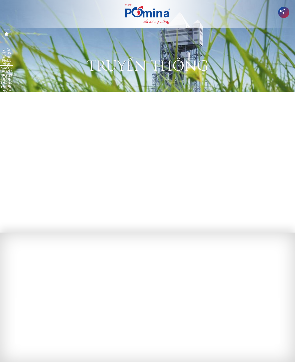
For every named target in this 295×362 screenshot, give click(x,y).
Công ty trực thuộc (70, 34)
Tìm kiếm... (273, 34)
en (283, 33)
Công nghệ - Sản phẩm (113, 34)
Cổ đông (192, 34)
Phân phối (145, 34)
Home (21, 34)
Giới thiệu (38, 34)
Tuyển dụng (245, 34)
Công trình (170, 34)
